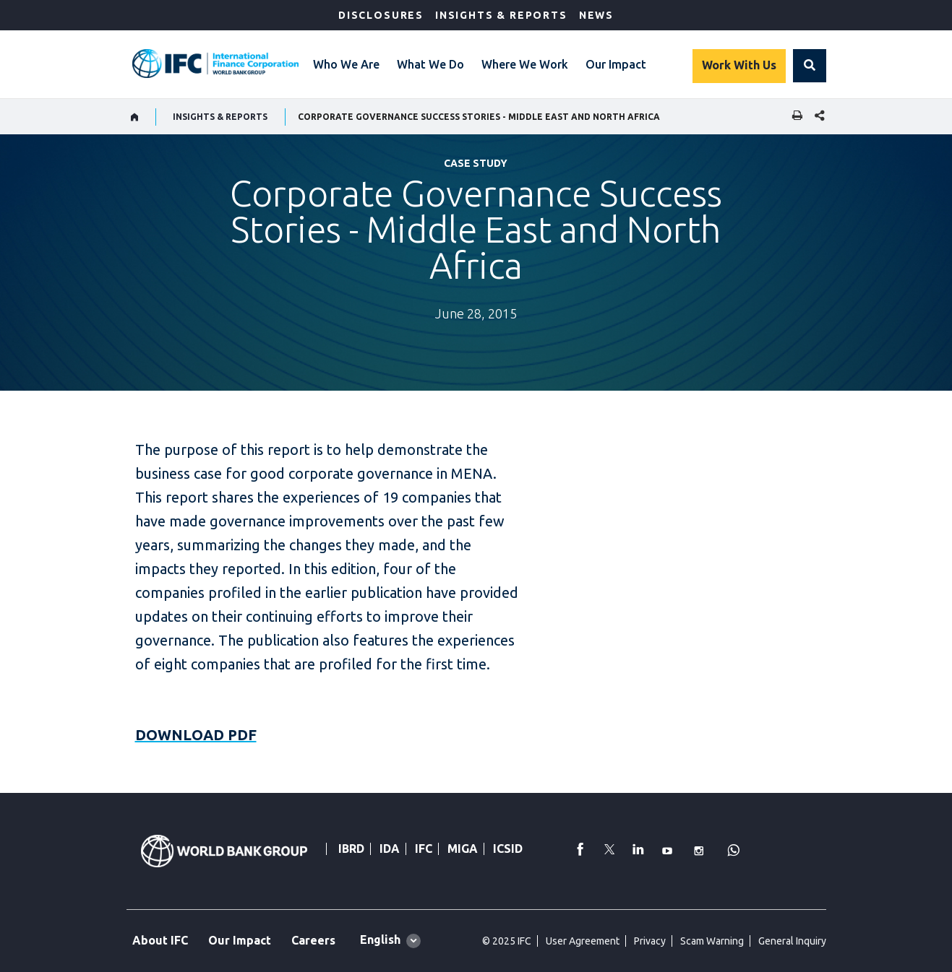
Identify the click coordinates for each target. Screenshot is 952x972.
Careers (313, 940)
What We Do (430, 64)
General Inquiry (792, 941)
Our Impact (616, 64)
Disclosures (381, 15)
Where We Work (524, 64)
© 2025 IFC (506, 941)
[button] (809, 65)
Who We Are (346, 64)
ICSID (508, 848)
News (596, 15)
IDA (389, 848)
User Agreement (582, 941)
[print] (794, 117)
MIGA (462, 848)
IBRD (351, 848)
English (380, 939)
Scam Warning (712, 941)
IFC (423, 848)
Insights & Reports (501, 15)
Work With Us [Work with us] (739, 64)
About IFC (160, 940)
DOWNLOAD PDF (196, 734)
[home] (134, 117)
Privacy (650, 941)
